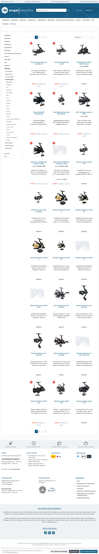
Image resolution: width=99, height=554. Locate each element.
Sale (5, 62)
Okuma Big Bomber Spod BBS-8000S (61, 113)
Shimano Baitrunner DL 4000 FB (61, 308)
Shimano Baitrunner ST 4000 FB (38, 357)
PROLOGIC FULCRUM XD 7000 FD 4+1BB (61, 164)
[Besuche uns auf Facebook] (45, 533)
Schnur (8, 129)
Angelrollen (7, 38)
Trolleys (8, 134)
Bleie (7, 95)
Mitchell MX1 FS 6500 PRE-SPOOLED (84, 63)
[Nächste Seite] (42, 37)
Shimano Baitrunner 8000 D (84, 260)
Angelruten (7, 41)
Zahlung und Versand (83, 486)
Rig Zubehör (9, 121)
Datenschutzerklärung (83, 498)
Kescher (8, 111)
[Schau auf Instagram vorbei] (49, 533)
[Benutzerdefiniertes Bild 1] (53, 456)
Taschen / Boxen (10, 132)
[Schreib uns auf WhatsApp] (53, 533)
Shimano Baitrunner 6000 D (38, 260)
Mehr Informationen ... (12, 552)
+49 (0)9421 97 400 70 (10, 459)
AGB (78, 481)
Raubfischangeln (9, 145)
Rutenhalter (7, 59)
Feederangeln (8, 71)
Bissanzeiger (9, 92)
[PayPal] (78, 456)
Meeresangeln (9, 143)
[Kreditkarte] (89, 456)
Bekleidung (7, 50)
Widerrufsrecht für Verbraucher (85, 483)
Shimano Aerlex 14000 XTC (84, 164)
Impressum (80, 488)
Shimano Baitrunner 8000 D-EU (38, 308)
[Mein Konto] (78, 10)
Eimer (7, 105)
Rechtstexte (80, 478)
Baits (7, 87)
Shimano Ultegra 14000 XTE (39, 405)
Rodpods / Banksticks (11, 124)
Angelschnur (7, 44)
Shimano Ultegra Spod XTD (84, 405)
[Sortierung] (84, 37)
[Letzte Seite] (45, 37)
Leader (8, 116)
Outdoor (6, 56)
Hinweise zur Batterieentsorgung (86, 491)
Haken (7, 108)
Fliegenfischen (9, 74)
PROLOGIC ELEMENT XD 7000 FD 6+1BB (39, 164)
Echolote (8, 103)
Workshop (7, 65)
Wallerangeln (8, 148)
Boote (7, 98)
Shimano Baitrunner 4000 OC (84, 212)
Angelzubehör (8, 47)
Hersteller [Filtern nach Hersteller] (13, 153)
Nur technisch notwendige (59, 551)
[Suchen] (68, 10)
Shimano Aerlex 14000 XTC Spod (38, 212)
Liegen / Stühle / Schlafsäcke (12, 119)
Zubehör (8, 140)
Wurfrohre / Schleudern (11, 137)
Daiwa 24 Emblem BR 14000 (61, 63)
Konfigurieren (74, 551)
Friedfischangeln (9, 76)
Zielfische (7, 68)
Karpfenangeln (9, 79)
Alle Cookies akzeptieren (89, 551)
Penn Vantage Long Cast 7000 (84, 113)
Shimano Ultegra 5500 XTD (61, 405)
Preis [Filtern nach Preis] (13, 156)
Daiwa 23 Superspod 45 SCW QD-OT (39, 63)
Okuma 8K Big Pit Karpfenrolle (39, 113)
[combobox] (51, 10)
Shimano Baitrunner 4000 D (61, 212)
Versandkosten (45, 543)
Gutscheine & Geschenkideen (12, 53)
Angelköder (7, 35)
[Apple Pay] (83, 456)
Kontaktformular (15, 469)
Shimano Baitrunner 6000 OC (61, 260)
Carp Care (8, 100)
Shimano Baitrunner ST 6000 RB (61, 357)
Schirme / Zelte (9, 127)
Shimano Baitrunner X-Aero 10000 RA (84, 357)
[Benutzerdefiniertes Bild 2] (58, 456)
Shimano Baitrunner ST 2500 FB (84, 308)
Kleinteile (8, 113)
